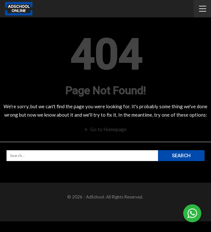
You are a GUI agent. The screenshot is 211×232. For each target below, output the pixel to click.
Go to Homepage (106, 129)
